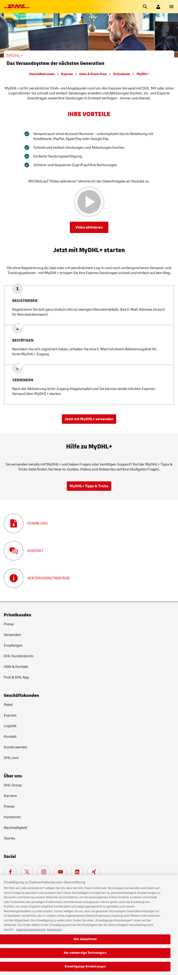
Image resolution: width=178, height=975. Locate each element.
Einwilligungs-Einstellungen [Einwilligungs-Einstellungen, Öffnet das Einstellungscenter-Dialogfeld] (85, 969)
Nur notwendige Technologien (85, 956)
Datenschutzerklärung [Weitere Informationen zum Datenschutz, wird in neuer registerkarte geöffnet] (31, 933)
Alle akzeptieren (85, 942)
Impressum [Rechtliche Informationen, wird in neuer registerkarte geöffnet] (54, 933)
